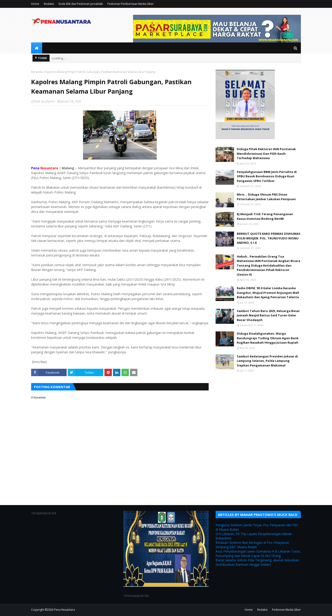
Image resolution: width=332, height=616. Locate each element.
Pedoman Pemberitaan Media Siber (130, 4)
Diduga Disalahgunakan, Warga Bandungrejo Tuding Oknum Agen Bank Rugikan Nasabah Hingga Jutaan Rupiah (268, 338)
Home (35, 4)
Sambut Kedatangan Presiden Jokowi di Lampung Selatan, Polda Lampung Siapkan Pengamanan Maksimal (267, 360)
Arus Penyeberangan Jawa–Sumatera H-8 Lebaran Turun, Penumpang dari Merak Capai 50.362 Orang (258, 553)
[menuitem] (36, 48)
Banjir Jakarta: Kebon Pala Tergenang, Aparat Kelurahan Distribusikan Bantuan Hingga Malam (257, 562)
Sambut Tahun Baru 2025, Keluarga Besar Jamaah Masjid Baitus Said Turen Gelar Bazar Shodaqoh (268, 315)
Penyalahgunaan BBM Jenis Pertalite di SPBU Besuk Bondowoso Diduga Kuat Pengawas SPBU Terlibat (267, 176)
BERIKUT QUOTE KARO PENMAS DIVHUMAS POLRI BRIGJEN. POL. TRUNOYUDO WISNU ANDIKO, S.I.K (268, 238)
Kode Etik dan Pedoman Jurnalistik (81, 4)
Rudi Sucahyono (44, 101)
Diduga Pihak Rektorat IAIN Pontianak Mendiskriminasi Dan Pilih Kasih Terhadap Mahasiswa (266, 153)
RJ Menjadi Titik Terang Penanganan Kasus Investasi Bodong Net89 (265, 216)
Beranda (36, 72)
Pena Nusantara (64, 610)
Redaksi (49, 4)
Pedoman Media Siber (286, 610)
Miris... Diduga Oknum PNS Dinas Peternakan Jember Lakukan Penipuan (266, 196)
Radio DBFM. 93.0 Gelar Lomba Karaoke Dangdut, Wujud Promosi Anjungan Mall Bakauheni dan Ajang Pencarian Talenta (268, 292)
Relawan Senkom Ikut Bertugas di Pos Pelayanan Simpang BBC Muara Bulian (252, 544)
